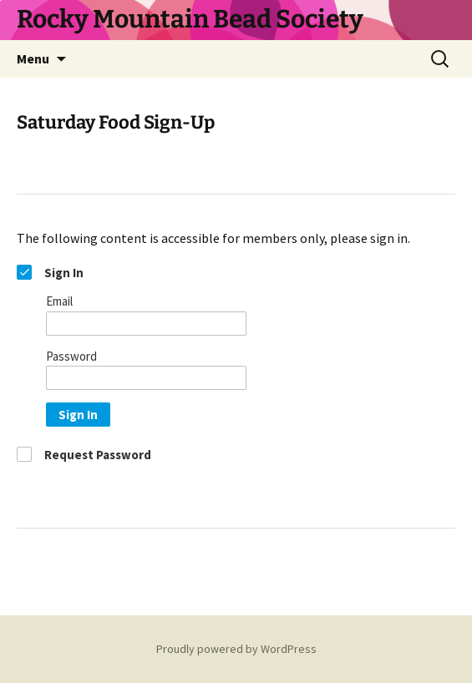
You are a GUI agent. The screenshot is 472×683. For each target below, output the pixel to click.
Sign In (78, 414)
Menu (33, 58)
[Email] (146, 323)
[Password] (146, 378)
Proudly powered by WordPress (236, 648)
